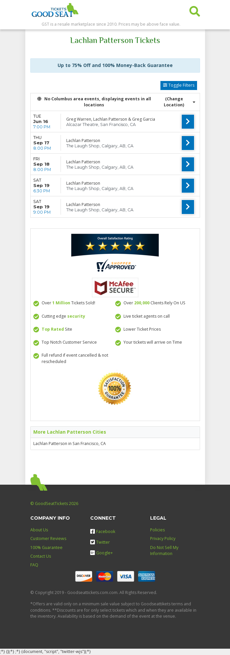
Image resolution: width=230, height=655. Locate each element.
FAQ (34, 565)
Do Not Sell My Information (164, 550)
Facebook (102, 531)
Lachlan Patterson (83, 140)
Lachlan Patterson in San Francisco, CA (69, 443)
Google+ (101, 553)
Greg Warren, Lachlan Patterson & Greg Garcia (110, 119)
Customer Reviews (48, 538)
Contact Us (40, 556)
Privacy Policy (162, 538)
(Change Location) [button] (179, 102)
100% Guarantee (46, 547)
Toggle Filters (178, 85)
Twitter (100, 542)
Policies (157, 530)
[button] (194, 10)
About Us (39, 530)
